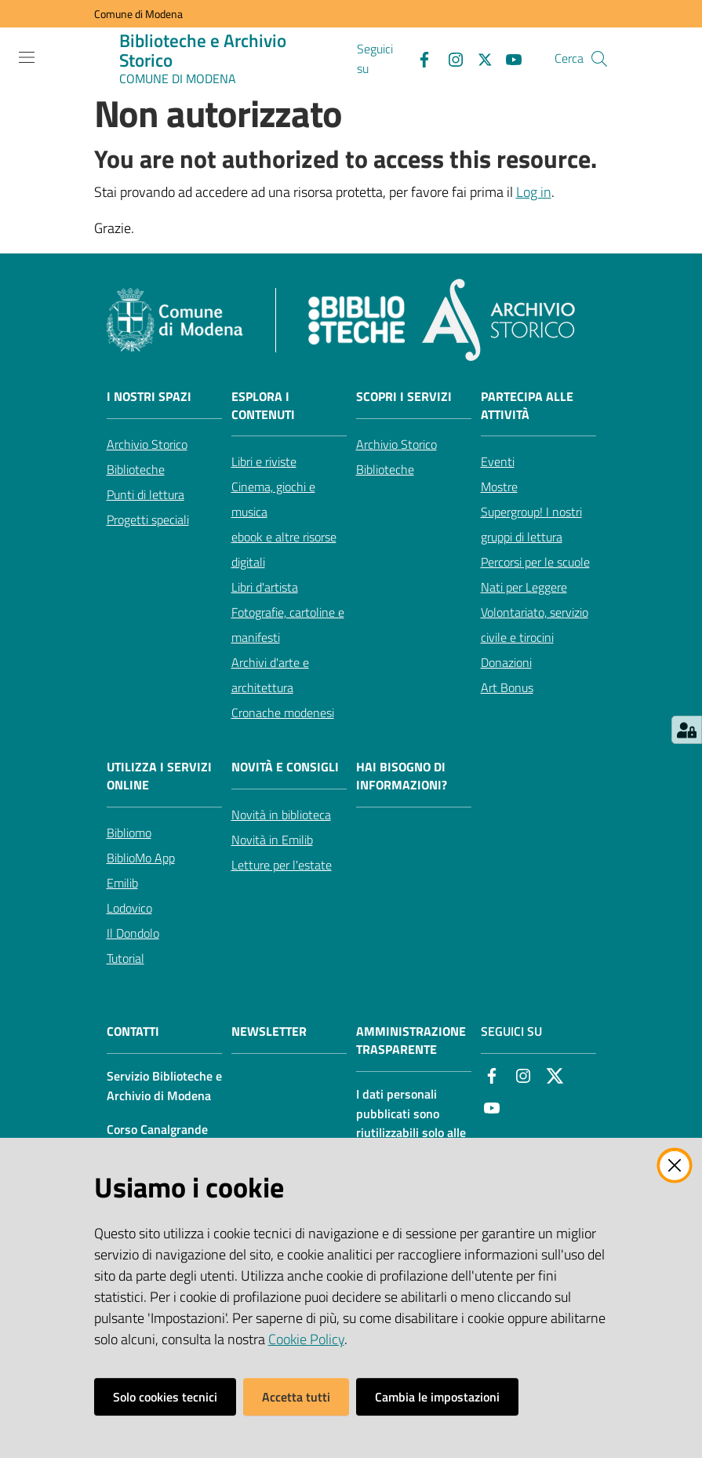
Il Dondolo (133, 933)
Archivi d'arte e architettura (270, 675)
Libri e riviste (263, 461)
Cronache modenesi (282, 712)
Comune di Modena (138, 13)
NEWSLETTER (269, 1031)
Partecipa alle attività (527, 406)
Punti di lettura (145, 494)
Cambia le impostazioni (437, 1396)
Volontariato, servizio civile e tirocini (534, 625)
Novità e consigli (285, 767)
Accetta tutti (296, 1396)
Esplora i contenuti (263, 406)
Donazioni (506, 662)
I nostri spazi (149, 397)
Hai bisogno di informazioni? (401, 776)
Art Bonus (507, 687)
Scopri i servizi (404, 397)
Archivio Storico (147, 444)
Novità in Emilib (272, 839)
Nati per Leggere (524, 587)
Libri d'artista (264, 587)
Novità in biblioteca (281, 814)
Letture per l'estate (281, 864)
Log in (533, 191)
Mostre (499, 486)
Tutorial (125, 958)
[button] (599, 58)
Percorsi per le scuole (535, 561)
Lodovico (129, 907)
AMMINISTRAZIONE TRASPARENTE (411, 1040)
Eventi (498, 461)
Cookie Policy (306, 1339)
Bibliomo (129, 832)
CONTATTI (133, 1031)
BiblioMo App (141, 857)
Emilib (122, 882)
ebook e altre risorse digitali (283, 549)
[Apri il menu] (26, 57)
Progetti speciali (148, 519)
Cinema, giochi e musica (273, 499)
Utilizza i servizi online (159, 776)
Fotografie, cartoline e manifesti (287, 625)
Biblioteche (136, 469)
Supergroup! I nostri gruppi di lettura (531, 524)
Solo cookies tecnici (165, 1396)
